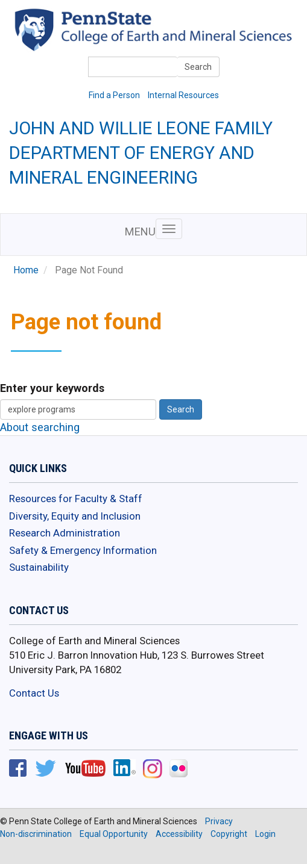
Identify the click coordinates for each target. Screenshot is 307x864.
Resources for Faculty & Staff (75, 499)
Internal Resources (183, 95)
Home (26, 270)
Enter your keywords (52, 388)
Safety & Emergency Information (83, 550)
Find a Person (114, 95)
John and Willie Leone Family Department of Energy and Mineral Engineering (141, 153)
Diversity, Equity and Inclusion (75, 516)
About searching (40, 427)
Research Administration (64, 533)
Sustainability (39, 567)
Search (198, 67)
